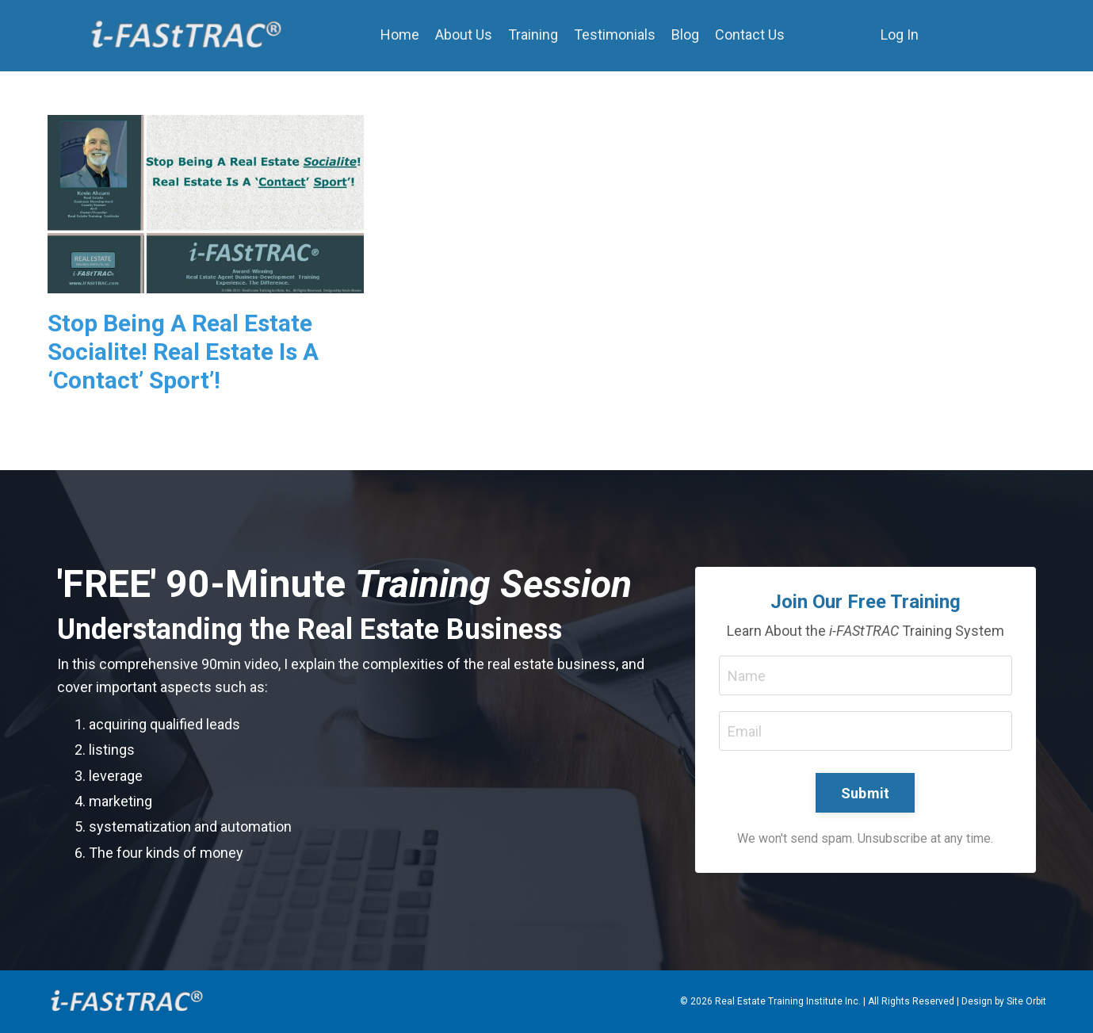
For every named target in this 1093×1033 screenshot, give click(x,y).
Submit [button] (865, 793)
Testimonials (614, 34)
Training (533, 34)
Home (399, 34)
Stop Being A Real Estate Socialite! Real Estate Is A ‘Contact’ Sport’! (183, 351)
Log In (900, 34)
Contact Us (750, 34)
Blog (685, 34)
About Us (463, 34)
